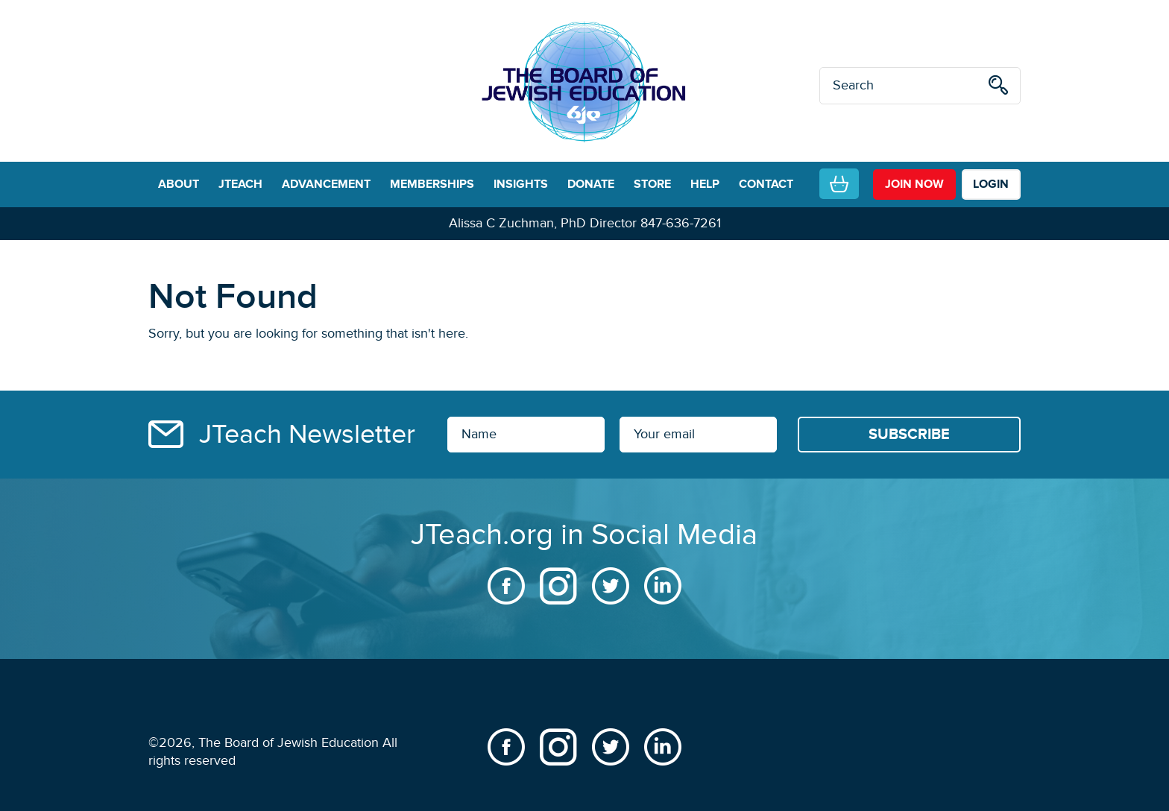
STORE (652, 184)
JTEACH (240, 184)
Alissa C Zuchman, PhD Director (543, 223)
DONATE (590, 184)
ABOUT (178, 184)
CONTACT (766, 184)
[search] (998, 88)
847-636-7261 (680, 223)
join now (914, 184)
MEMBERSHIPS (432, 184)
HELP (704, 184)
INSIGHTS (521, 184)
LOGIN (991, 184)
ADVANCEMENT (326, 184)
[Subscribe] (909, 434)
